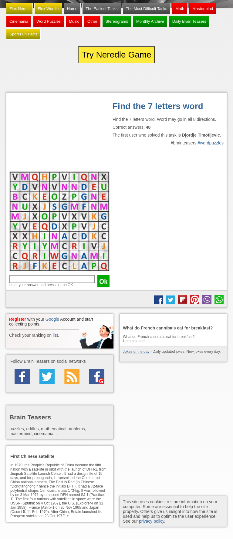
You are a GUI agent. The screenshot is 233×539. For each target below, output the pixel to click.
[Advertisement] (59, 133)
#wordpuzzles (211, 143)
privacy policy (151, 521)
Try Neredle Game (116, 54)
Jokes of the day (136, 351)
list (55, 335)
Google (52, 319)
